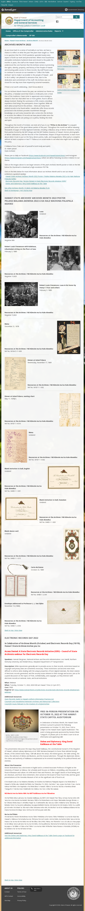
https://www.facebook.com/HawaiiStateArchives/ (47, 155)
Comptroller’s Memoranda (16, 35)
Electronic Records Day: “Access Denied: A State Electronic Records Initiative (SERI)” (36, 181)
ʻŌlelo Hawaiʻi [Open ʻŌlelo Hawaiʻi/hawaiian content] (23, 2)
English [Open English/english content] (3, 2)
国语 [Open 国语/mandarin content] (46, 2)
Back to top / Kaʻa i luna (13, 630)
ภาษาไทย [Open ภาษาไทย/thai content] (78, 2)
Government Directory (76, 10)
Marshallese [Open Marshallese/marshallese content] (52, 2)
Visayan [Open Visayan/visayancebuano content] (10, 5)
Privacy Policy (21, 900)
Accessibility (21, 896)
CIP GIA (32, 35)
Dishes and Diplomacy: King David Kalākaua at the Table (26, 184)
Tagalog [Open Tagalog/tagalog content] (72, 2)
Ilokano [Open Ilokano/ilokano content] (31, 2)
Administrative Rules (44, 31)
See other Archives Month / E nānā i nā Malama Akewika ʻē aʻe (27, 188)
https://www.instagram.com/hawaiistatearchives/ (23, 158)
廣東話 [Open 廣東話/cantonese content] (9, 2)
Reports (58, 31)
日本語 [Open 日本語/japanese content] (36, 2)
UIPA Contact (9, 896)
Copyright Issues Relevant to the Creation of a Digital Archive (27, 704)
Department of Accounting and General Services (28, 21)
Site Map (7, 900)
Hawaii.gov (9, 9)
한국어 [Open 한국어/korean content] (41, 2)
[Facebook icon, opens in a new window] (57, 21)
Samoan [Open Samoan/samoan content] (59, 2)
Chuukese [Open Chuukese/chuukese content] (15, 2)
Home (8, 31)
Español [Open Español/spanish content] (66, 2)
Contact (7, 892)
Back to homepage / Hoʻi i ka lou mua (18, 190)
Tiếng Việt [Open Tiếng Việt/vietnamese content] (4, 5)
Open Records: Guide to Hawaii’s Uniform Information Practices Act (29, 699)
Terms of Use (21, 892)
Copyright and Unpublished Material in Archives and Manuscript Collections (32, 701)
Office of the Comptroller (23, 31)
